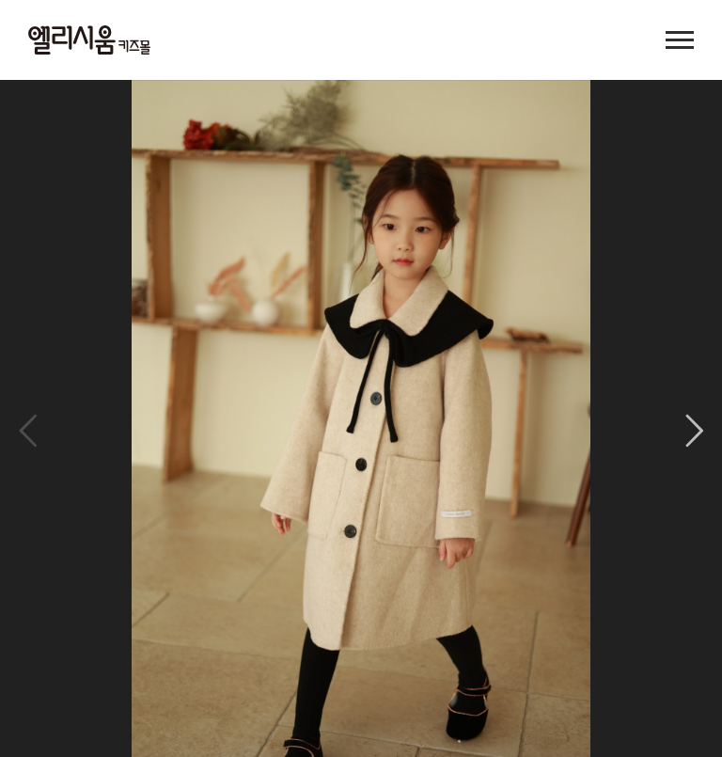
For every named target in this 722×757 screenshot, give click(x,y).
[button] (694, 430)
